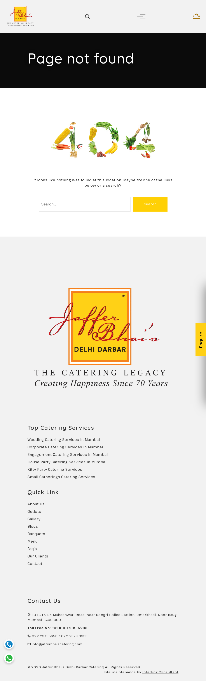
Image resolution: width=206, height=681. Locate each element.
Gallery (34, 518)
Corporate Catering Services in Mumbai (65, 447)
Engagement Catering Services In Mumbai (68, 454)
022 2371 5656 (45, 636)
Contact (35, 563)
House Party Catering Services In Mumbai (67, 462)
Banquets (36, 533)
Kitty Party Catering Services (55, 469)
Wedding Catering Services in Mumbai (64, 439)
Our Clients (38, 556)
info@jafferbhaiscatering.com (57, 644)
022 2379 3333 (74, 636)
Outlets (34, 511)
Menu (33, 541)
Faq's (32, 548)
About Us (36, 504)
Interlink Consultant (160, 672)
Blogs (33, 526)
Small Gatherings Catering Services (61, 476)
